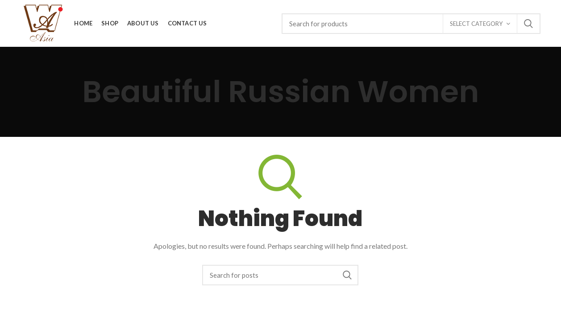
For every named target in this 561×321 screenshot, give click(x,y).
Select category (476, 23)
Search (528, 23)
